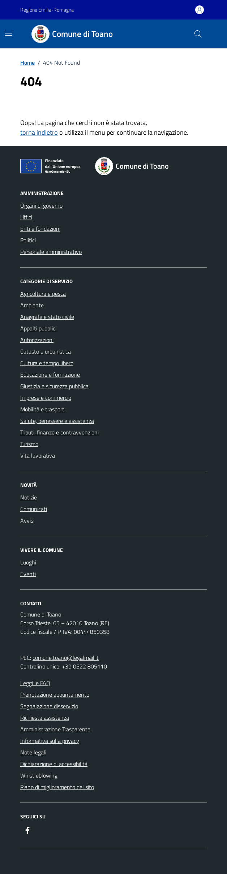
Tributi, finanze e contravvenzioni (59, 432)
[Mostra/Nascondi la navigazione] (8, 33)
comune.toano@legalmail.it (66, 657)
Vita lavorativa (37, 455)
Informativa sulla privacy (49, 740)
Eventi (28, 574)
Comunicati (33, 509)
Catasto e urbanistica (45, 351)
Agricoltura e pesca (43, 293)
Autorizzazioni (36, 340)
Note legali (33, 752)
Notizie (28, 497)
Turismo (29, 444)
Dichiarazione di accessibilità (53, 764)
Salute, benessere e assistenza (57, 420)
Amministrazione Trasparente (55, 729)
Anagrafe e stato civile (47, 316)
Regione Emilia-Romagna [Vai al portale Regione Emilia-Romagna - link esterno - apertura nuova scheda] (47, 9)
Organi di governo (41, 205)
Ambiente (32, 305)
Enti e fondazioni (40, 228)
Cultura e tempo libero (46, 363)
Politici (28, 240)
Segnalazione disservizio (49, 706)
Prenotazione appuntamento (54, 694)
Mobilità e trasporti (42, 409)
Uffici (26, 217)
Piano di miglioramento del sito (57, 787)
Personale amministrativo (51, 251)
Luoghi (28, 562)
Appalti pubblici (38, 328)
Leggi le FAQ (35, 683)
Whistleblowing (38, 775)
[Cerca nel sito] (198, 34)
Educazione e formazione (50, 374)
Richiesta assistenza (44, 717)
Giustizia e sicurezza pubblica (54, 386)
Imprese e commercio (45, 397)
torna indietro (39, 132)
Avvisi (27, 520)
